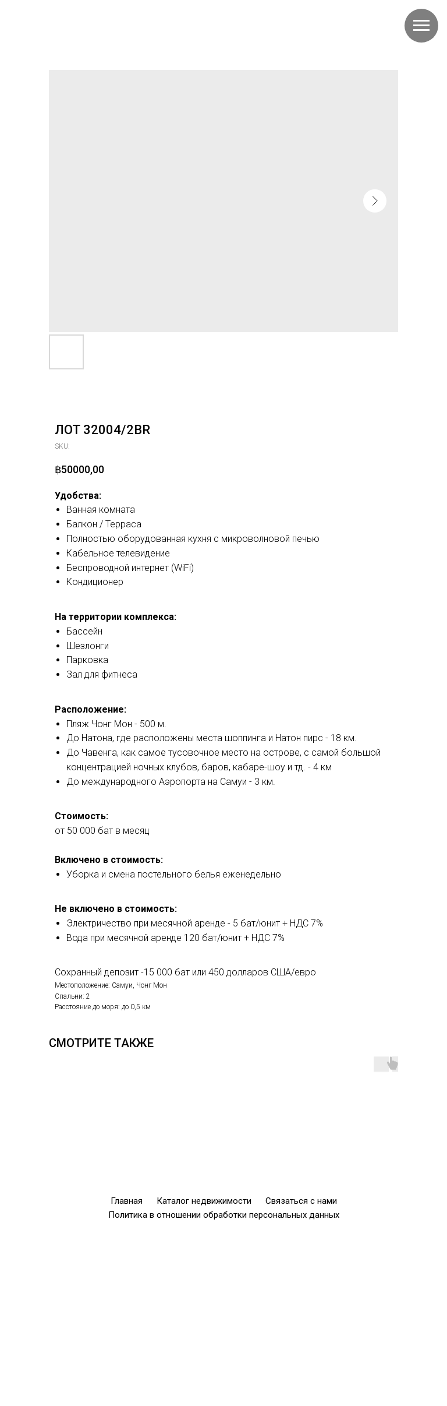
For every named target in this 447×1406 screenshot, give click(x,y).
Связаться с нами (301, 1201)
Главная (127, 1201)
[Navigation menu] (421, 25)
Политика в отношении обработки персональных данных (223, 1215)
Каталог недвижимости (204, 1201)
